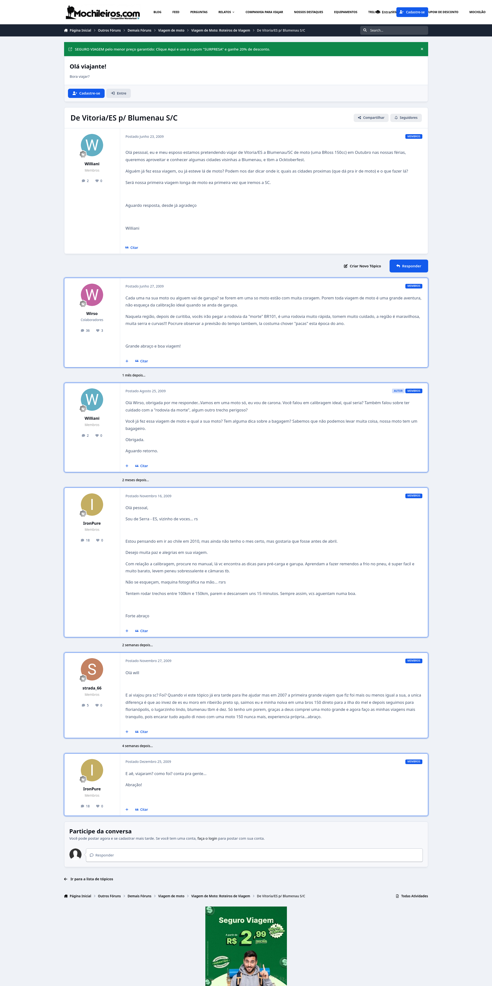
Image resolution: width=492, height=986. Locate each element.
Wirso (92, 313)
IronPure (92, 523)
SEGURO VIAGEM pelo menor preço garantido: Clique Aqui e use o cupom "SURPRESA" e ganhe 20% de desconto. (169, 49)
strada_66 (92, 688)
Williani (91, 163)
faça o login (207, 838)
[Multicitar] (127, 361)
